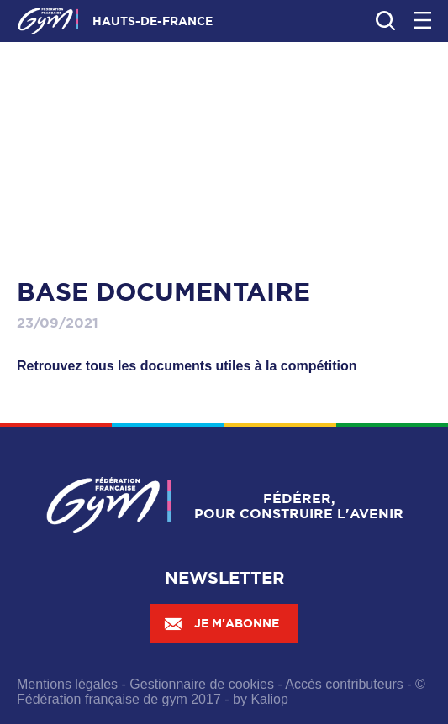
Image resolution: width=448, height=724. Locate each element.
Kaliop (268, 699)
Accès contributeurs (344, 684)
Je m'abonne (221, 623)
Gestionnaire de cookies (201, 684)
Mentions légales (67, 684)
